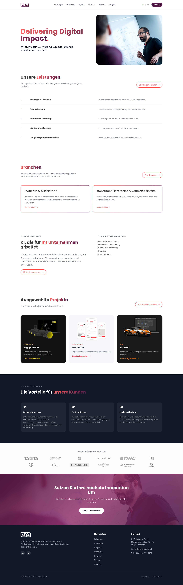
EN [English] (148, 5)
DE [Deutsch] (143, 5)
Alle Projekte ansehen (149, 304)
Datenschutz (157, 576)
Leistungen (58, 5)
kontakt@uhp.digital (141, 549)
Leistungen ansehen (149, 85)
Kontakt (157, 5)
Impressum (145, 576)
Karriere (102, 5)
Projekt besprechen (91, 510)
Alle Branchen (152, 175)
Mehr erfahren (31, 207)
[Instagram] (29, 553)
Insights (112, 5)
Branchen (70, 5)
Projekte (81, 5)
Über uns (91, 5)
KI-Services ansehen (33, 272)
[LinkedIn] (23, 553)
